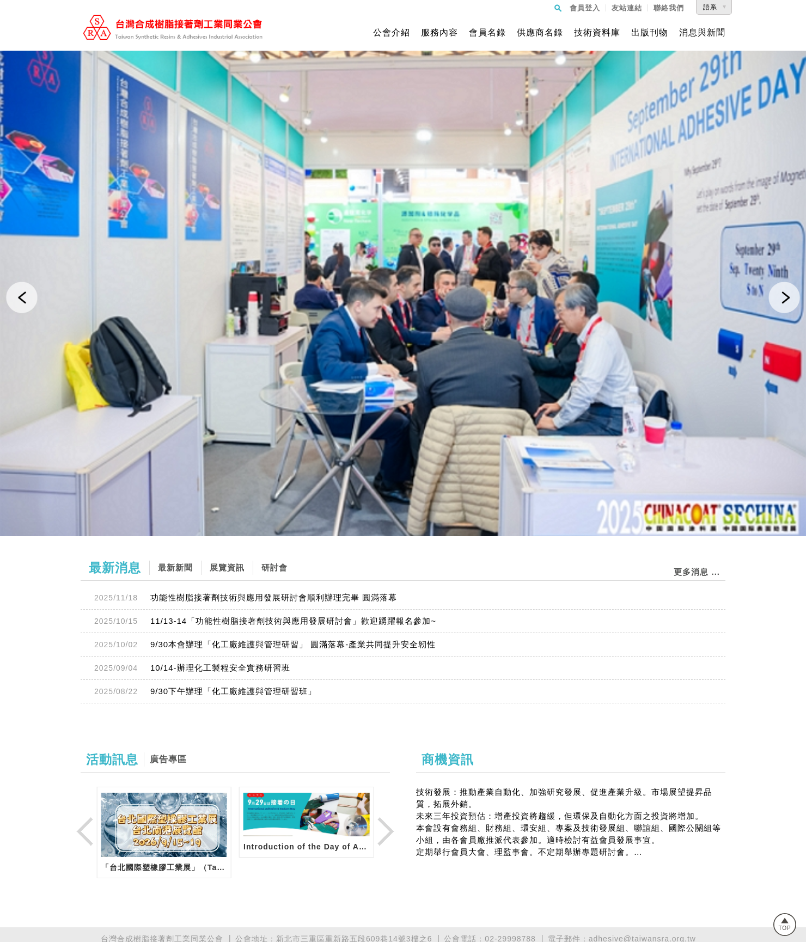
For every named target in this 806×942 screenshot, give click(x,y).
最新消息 (115, 568)
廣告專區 (168, 759)
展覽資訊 (227, 567)
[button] (21, 297)
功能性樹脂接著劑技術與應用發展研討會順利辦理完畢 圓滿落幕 (273, 597)
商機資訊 (448, 759)
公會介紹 (391, 32)
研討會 (274, 567)
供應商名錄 (540, 32)
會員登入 (585, 7)
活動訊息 (112, 759)
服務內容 (439, 32)
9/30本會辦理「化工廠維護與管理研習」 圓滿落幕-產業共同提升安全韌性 (293, 644)
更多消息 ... (697, 571)
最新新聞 (175, 567)
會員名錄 (487, 32)
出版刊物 (649, 32)
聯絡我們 (669, 7)
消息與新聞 (702, 32)
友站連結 (627, 7)
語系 (710, 7)
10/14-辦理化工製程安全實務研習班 (220, 667)
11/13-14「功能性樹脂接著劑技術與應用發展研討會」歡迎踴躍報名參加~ (293, 620)
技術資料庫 (597, 32)
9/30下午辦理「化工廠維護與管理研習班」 (233, 691)
